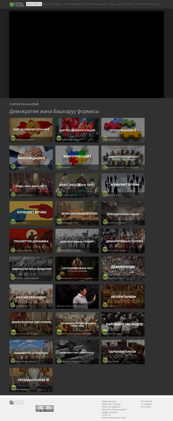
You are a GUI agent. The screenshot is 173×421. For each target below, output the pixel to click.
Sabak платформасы (72, 4)
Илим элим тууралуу (52, 4)
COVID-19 (129, 4)
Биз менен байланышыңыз (95, 4)
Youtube (146, 406)
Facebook (146, 401)
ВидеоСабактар (34, 4)
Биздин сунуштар (116, 4)
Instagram (146, 404)
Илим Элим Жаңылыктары (147, 4)
